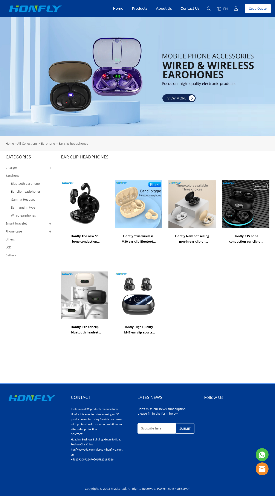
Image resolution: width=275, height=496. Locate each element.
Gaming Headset (23, 199)
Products (139, 8)
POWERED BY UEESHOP (173, 489)
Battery (11, 255)
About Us (164, 8)
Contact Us (189, 8)
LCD (8, 247)
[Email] (157, 428)
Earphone (48, 143)
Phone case (14, 231)
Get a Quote (258, 8)
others (10, 239)
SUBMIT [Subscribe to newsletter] (185, 428)
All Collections (27, 143)
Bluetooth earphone (25, 183)
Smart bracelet (16, 223)
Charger (11, 168)
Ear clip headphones (73, 143)
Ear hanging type (23, 207)
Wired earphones (23, 215)
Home (118, 8)
